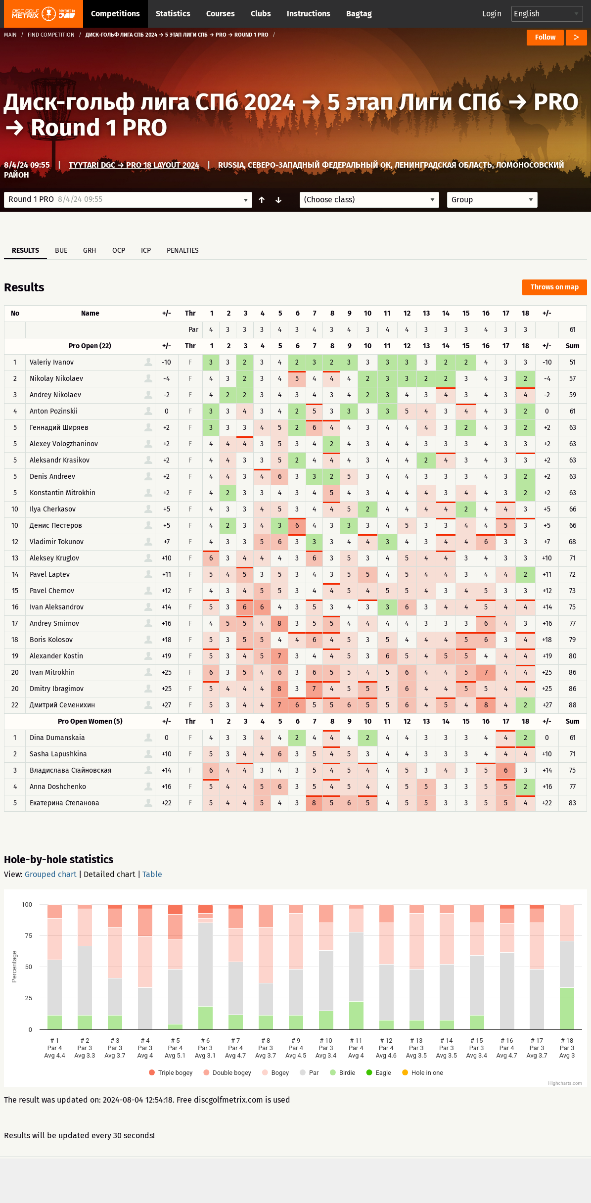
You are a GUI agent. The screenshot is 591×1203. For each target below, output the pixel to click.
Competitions (115, 13)
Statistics (173, 13)
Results (25, 250)
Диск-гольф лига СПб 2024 (149, 102)
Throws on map (555, 287)
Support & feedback (211, 1179)
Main (10, 35)
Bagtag (359, 13)
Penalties (183, 250)
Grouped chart (51, 874)
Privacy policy (301, 1179)
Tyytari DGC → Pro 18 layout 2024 (134, 165)
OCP (118, 250)
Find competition (51, 35)
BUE (61, 250)
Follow (545, 37)
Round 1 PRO (99, 127)
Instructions (308, 13)
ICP (146, 250)
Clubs (261, 13)
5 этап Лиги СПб (414, 102)
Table (152, 874)
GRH (89, 250)
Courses (220, 13)
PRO (556, 102)
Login (491, 13)
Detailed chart (110, 874)
